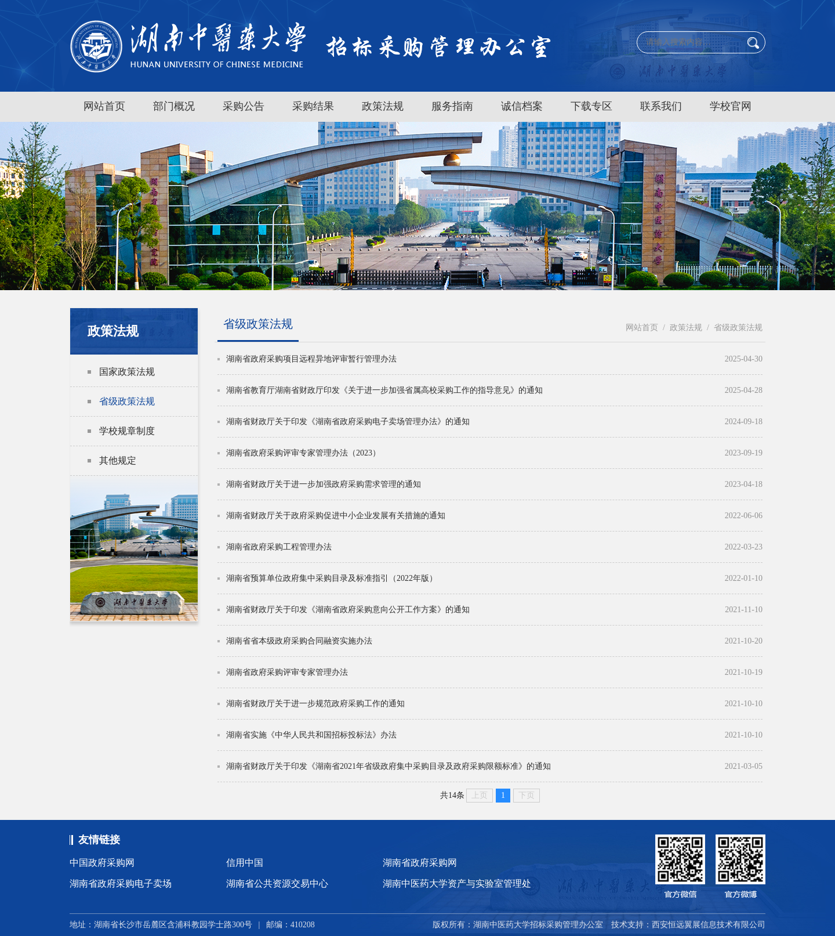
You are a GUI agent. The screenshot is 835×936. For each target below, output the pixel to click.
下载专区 (591, 106)
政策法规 (383, 106)
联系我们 (661, 106)
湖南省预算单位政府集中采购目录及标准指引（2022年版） (331, 578)
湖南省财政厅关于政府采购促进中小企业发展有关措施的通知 (335, 515)
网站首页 (104, 106)
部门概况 (174, 106)
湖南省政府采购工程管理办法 (279, 547)
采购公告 (243, 106)
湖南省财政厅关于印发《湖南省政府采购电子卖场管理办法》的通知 (348, 421)
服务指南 (452, 106)
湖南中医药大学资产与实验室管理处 (457, 883)
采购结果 (313, 106)
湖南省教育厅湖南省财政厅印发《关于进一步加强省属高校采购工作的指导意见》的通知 (384, 390)
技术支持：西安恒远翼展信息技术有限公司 (688, 924)
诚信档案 (522, 106)
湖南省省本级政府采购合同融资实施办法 (299, 641)
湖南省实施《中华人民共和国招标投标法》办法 (311, 735)
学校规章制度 (127, 431)
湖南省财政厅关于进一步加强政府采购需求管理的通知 (323, 484)
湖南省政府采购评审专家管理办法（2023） (303, 453)
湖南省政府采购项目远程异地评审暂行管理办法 (311, 359)
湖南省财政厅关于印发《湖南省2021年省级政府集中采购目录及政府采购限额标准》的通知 (388, 766)
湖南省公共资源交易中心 (277, 883)
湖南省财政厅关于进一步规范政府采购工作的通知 (315, 703)
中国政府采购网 (102, 863)
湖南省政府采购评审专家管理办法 (287, 672)
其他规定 (117, 460)
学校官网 (731, 106)
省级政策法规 (127, 401)
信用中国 (244, 863)
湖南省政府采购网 (420, 863)
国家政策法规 (127, 372)
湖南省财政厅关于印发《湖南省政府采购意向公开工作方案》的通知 (348, 609)
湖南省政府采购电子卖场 (121, 883)
